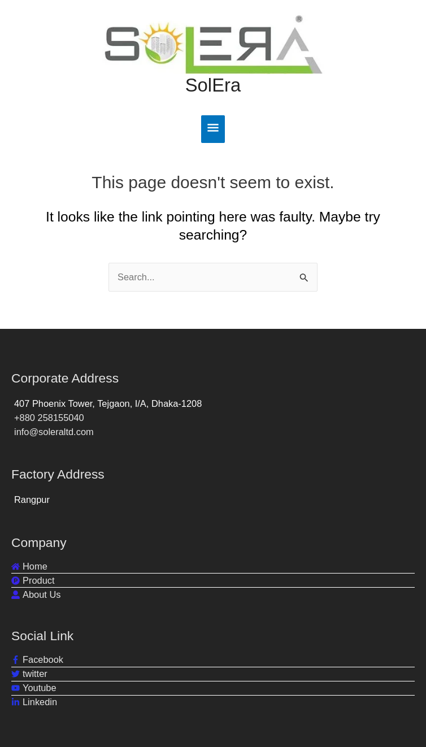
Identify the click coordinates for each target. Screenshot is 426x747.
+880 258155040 (49, 417)
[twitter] (29, 673)
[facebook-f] (37, 659)
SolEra (213, 94)
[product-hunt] (33, 580)
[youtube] (33, 688)
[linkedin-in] (34, 702)
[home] (29, 566)
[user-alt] (35, 594)
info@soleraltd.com (54, 432)
